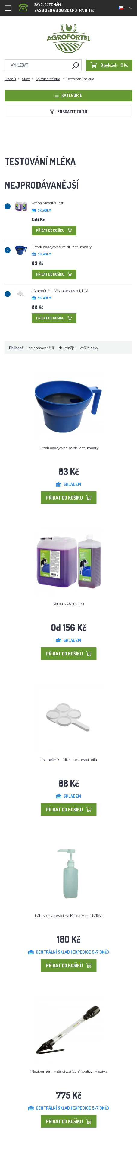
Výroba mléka (48, 78)
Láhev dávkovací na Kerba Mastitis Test (68, 915)
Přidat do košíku (54, 230)
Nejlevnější (66, 347)
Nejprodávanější (41, 347)
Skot (26, 78)
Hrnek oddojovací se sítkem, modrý (62, 246)
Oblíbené (16, 347)
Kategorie (68, 95)
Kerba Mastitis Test (48, 203)
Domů (10, 78)
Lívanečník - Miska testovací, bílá (60, 290)
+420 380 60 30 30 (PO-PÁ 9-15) (57, 5)
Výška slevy (89, 347)
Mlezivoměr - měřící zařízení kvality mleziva (68, 1071)
